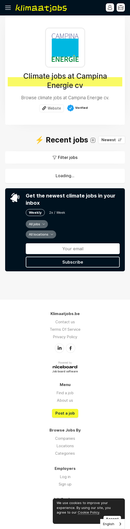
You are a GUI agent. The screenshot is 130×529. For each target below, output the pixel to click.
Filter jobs (67, 157)
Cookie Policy (88, 512)
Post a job (65, 413)
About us (65, 400)
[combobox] (112, 524)
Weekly (35, 212)
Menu (9, 8)
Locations (65, 445)
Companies (65, 438)
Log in (65, 476)
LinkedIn (59, 348)
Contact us (65, 321)
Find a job (65, 392)
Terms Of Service (65, 329)
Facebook (70, 348)
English (108, 524)
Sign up (65, 484)
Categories (65, 453)
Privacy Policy (65, 336)
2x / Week (57, 212)
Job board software (65, 371)
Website (54, 108)
